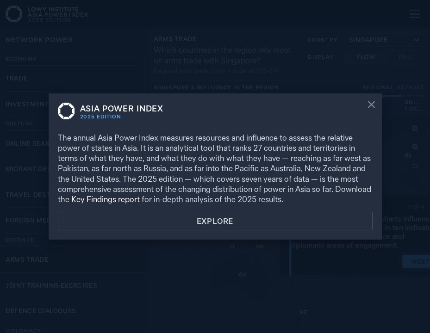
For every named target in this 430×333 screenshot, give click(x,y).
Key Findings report (105, 199)
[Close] (371, 105)
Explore (215, 221)
